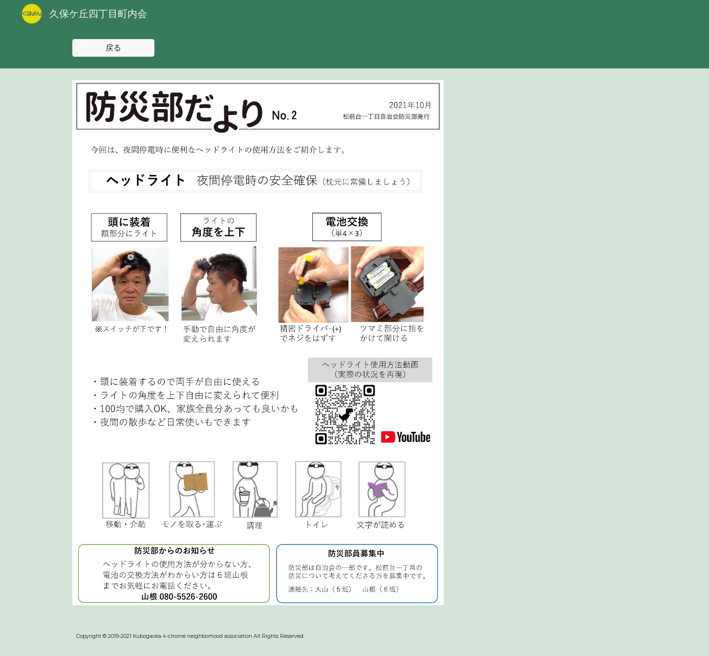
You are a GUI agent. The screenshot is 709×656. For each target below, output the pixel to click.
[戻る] (113, 48)
